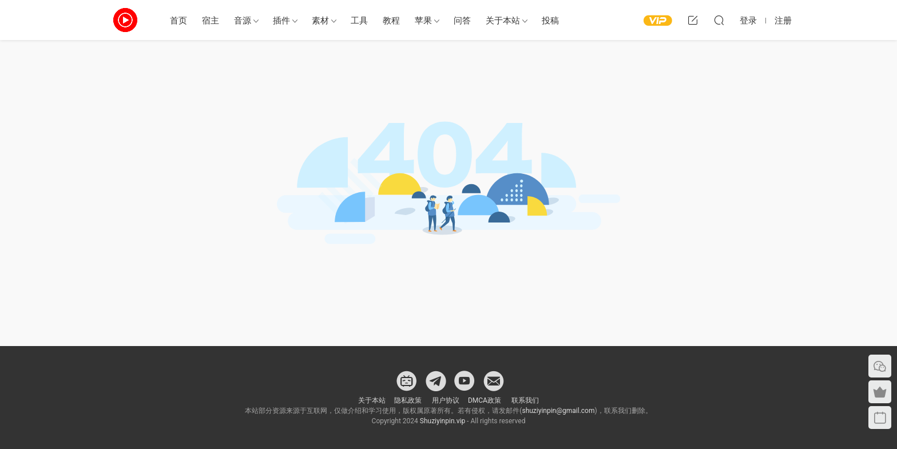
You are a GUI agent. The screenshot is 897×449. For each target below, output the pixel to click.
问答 (462, 20)
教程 (391, 20)
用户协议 (445, 400)
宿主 (210, 20)
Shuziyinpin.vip (442, 421)
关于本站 (503, 20)
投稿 (550, 20)
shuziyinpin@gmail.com (558, 411)
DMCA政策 (484, 400)
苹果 (423, 20)
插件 (281, 20)
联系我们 (524, 400)
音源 (242, 20)
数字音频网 (125, 20)
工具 (359, 20)
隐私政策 (408, 400)
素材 (320, 20)
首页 (178, 20)
